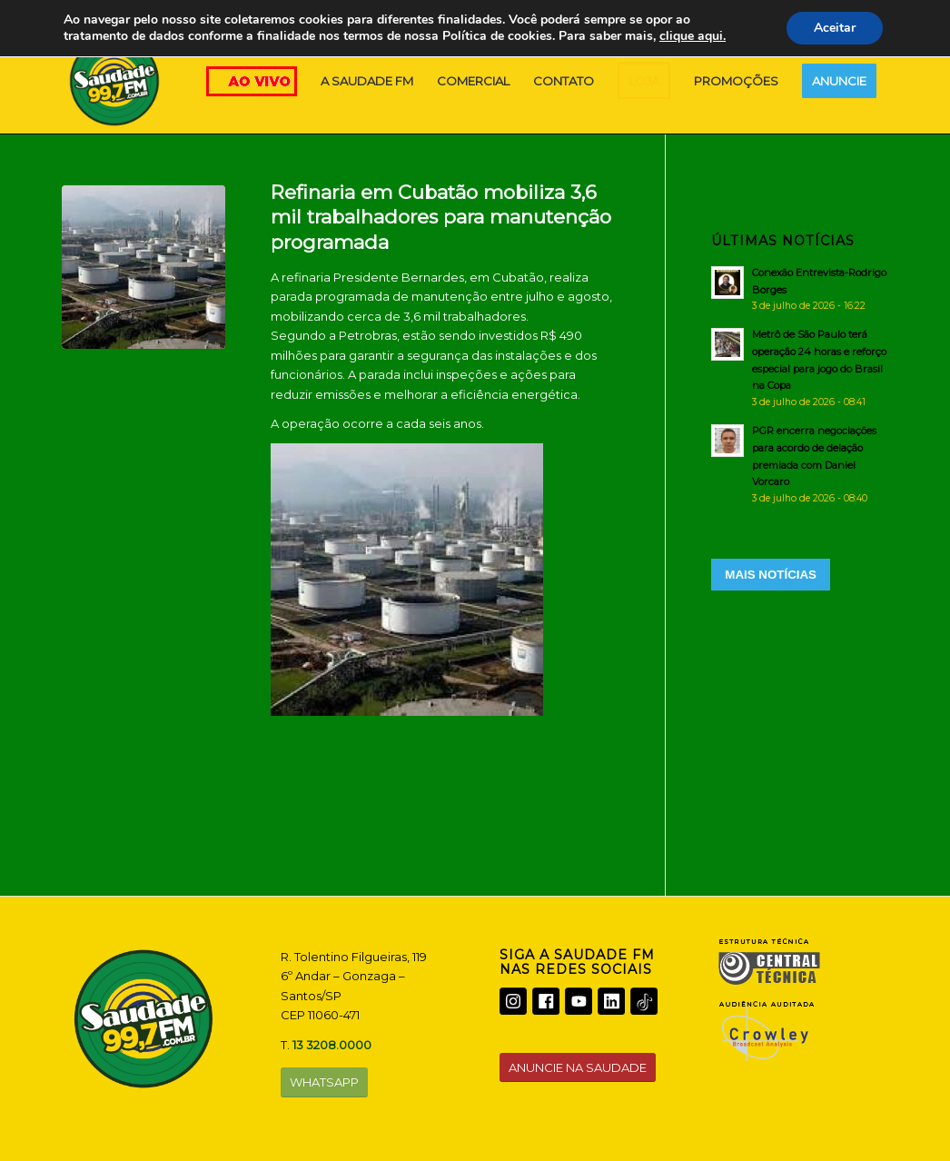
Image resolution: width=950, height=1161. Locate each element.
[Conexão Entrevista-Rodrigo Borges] (799, 289)
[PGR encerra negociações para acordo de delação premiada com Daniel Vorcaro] (799, 464)
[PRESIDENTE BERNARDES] (143, 267)
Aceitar (835, 27)
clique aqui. (692, 36)
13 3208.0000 (331, 1044)
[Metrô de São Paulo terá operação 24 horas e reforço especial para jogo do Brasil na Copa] (799, 368)
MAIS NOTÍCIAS (770, 574)
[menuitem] (367, 81)
